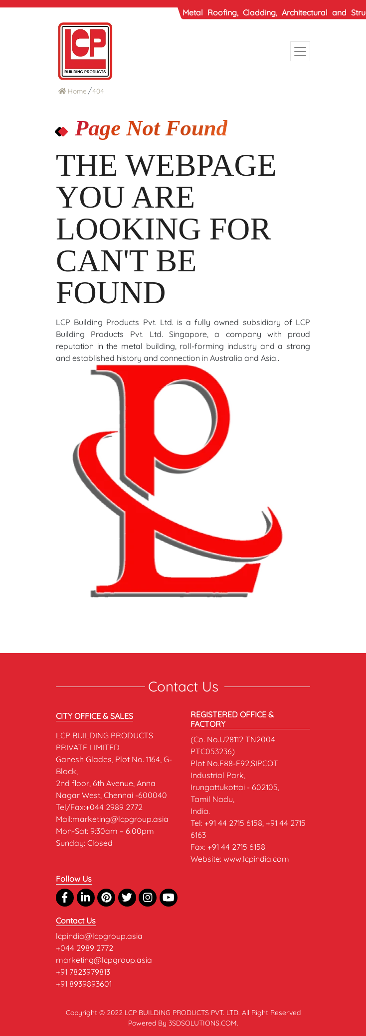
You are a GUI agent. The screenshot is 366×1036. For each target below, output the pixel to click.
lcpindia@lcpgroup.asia (99, 936)
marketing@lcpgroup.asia (104, 960)
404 (98, 91)
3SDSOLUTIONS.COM (203, 1023)
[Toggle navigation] (300, 51)
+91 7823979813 (83, 972)
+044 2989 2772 (84, 948)
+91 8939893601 (84, 984)
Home (72, 91)
